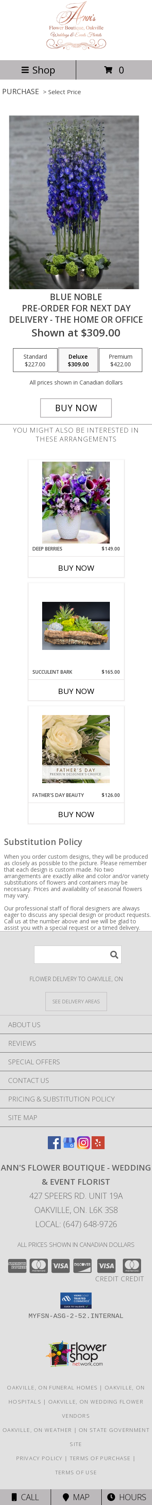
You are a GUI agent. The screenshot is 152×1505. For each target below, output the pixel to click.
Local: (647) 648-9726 (76, 1224)
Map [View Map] (76, 1497)
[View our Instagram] (83, 1146)
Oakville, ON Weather (37, 1430)
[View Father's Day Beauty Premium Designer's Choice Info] (76, 749)
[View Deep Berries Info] (76, 503)
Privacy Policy (39, 1458)
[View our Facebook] (54, 1146)
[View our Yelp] (98, 1146)
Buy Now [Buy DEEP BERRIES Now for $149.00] (76, 568)
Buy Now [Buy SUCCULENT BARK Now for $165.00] (76, 691)
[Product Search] (78, 955)
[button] (76, 1301)
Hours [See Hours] (126, 1497)
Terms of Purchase (100, 1458)
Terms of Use (76, 1472)
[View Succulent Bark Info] (76, 626)
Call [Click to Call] (25, 1497)
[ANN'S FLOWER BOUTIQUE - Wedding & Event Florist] (76, 48)
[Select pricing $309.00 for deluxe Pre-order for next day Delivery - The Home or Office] (78, 360)
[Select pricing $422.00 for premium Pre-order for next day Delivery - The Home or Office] (120, 360)
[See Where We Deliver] (76, 1001)
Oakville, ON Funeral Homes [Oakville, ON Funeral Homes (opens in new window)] (52, 1387)
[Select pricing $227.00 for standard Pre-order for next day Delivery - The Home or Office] (35, 360)
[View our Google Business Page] (68, 1146)
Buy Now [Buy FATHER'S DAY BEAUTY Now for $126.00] (76, 814)
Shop (38, 69)
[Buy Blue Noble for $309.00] (76, 408)
